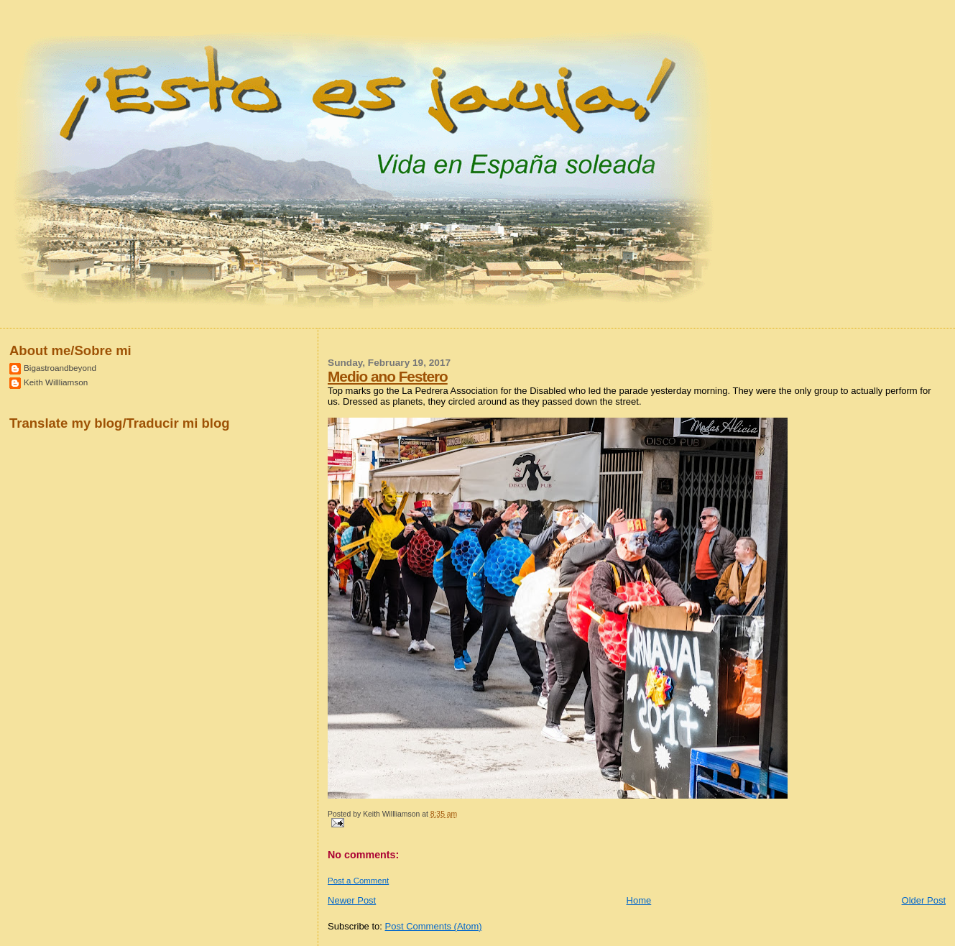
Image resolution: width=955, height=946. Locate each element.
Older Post (924, 900)
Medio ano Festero (388, 376)
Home (639, 900)
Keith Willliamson (56, 382)
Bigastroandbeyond (60, 367)
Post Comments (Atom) (433, 926)
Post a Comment (358, 880)
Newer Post (352, 900)
